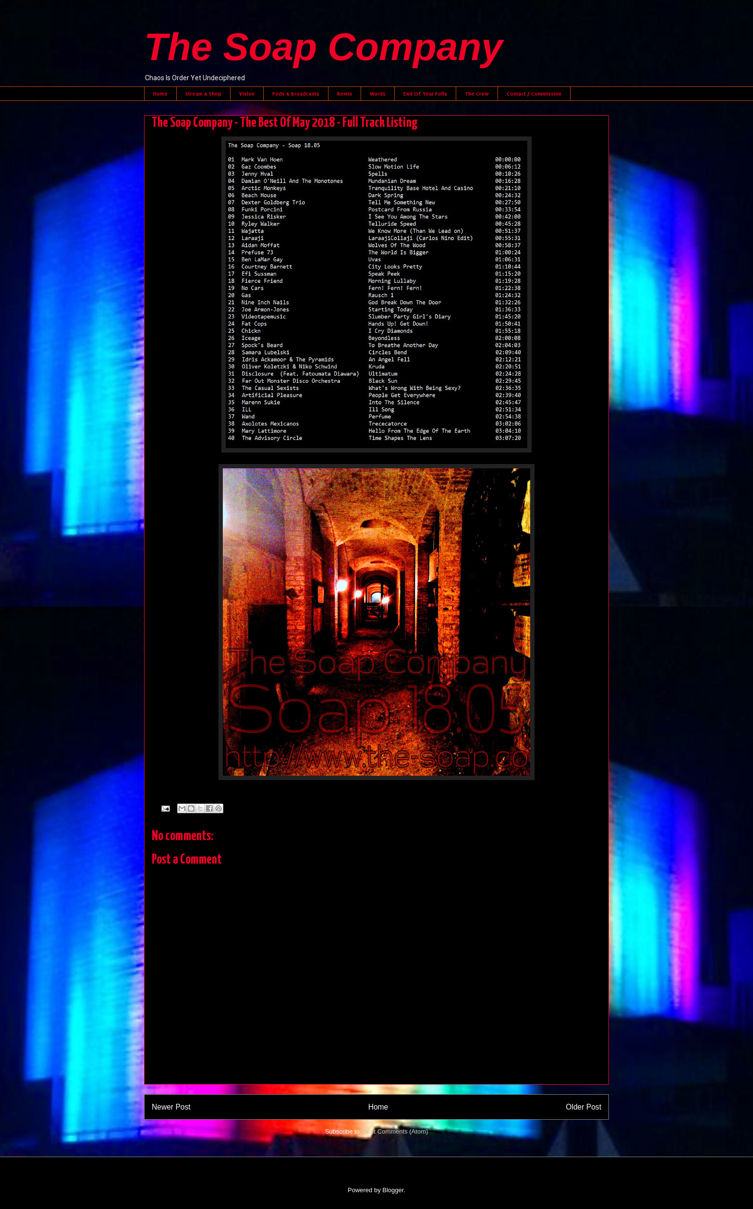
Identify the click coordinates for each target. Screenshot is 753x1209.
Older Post (583, 1107)
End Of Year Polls (425, 93)
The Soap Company (323, 46)
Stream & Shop (203, 93)
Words (378, 93)
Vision (247, 93)
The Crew (477, 93)
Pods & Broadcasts (295, 93)
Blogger (392, 1190)
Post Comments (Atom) (395, 1131)
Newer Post (171, 1107)
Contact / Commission (534, 93)
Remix (344, 93)
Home (160, 93)
